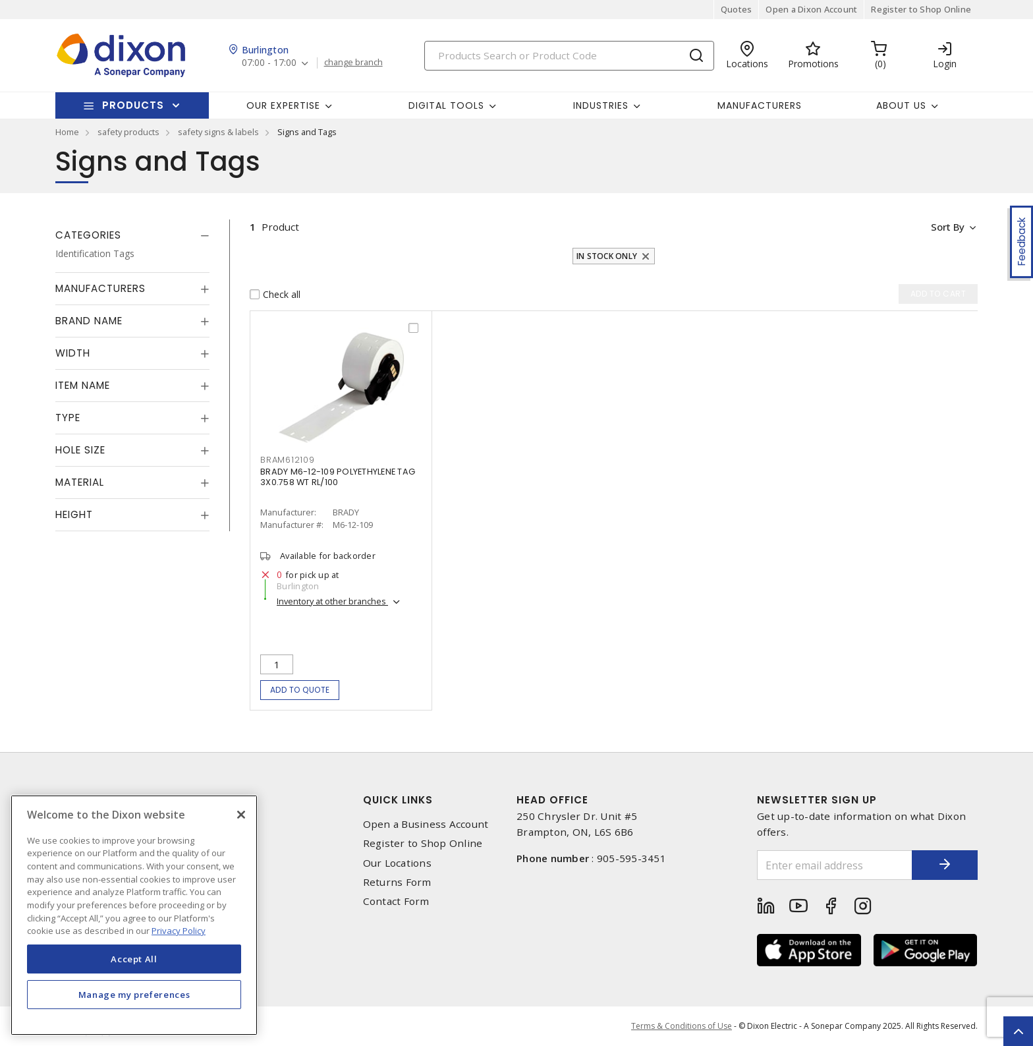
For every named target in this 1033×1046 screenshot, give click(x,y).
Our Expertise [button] (283, 105)
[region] (134, 915)
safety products (128, 132)
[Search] (569, 56)
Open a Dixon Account (811, 9)
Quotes (736, 9)
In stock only (606, 256)
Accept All (134, 959)
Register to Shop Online (921, 9)
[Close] (241, 814)
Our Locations (397, 863)
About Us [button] (901, 105)
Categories (88, 235)
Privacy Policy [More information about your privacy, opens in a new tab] (179, 931)
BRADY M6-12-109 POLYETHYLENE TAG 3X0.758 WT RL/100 (337, 477)
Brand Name (89, 321)
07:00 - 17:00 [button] (269, 63)
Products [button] (133, 105)
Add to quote (300, 689)
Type (67, 417)
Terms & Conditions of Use (681, 1025)
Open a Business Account (426, 824)
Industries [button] (600, 105)
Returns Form (397, 882)
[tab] (132, 235)
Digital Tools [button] (446, 105)
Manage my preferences (134, 995)
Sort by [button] (947, 226)
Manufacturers (759, 105)
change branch (353, 62)
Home (67, 132)
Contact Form (396, 901)
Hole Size (80, 450)
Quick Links (398, 800)
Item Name (82, 385)
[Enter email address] (834, 865)
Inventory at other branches (332, 601)
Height (74, 514)
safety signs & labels (218, 132)
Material (79, 482)
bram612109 (287, 459)
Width (72, 353)
